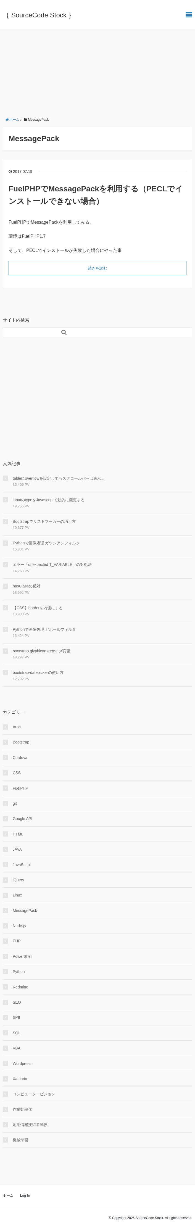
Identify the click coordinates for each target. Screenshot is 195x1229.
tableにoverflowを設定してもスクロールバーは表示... (58, 478)
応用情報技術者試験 (30, 1124)
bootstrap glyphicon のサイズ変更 (41, 651)
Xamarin (20, 1079)
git (15, 803)
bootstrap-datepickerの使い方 (38, 672)
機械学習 (20, 1140)
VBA (16, 1048)
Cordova (20, 757)
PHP (17, 941)
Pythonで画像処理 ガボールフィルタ (44, 629)
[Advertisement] (97, 71)
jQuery (18, 880)
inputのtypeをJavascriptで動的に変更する (49, 500)
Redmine (20, 987)
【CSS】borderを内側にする (38, 608)
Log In (25, 1195)
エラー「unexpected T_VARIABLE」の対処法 (52, 564)
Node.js (19, 926)
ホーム (8, 1195)
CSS (17, 773)
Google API (22, 818)
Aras (17, 727)
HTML (18, 834)
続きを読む (97, 268)
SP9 (16, 1017)
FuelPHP (20, 788)
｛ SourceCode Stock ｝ (39, 15)
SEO (17, 1002)
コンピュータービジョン (34, 1094)
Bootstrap (21, 742)
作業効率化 (22, 1109)
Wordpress (22, 1063)
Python (19, 971)
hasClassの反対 (26, 586)
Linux (17, 895)
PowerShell (22, 956)
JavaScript (22, 865)
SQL (16, 1033)
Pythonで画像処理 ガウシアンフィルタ (46, 543)
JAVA (17, 849)
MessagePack (25, 910)
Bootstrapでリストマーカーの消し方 (44, 521)
